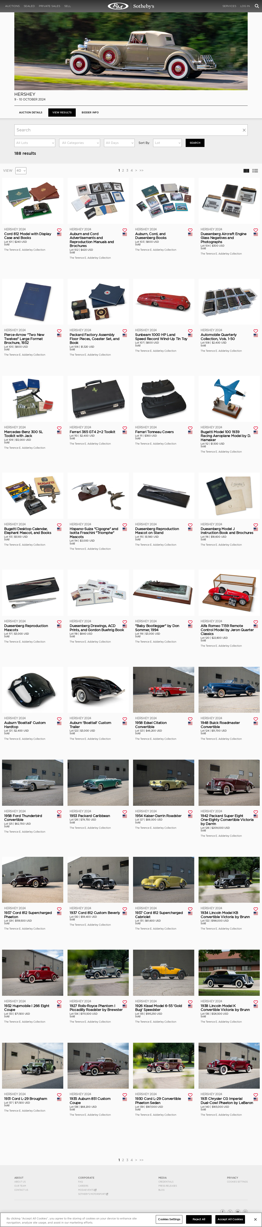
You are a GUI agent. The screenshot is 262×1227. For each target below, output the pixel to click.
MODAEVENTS (87, 1190)
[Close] (255, 1219)
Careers (83, 1186)
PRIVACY (232, 1177)
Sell (67, 6)
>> (141, 170)
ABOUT (19, 1177)
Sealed (29, 6)
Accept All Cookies (230, 1219)
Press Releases (167, 1186)
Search (195, 142)
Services (229, 6)
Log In (245, 6)
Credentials (165, 1181)
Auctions (12, 6)
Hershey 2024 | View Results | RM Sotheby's (131, 6)
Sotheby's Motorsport (93, 1194)
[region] (131, 1219)
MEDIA (162, 1177)
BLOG (161, 1190)
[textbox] (79, 143)
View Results (62, 112)
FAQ (80, 1181)
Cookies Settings (237, 1181)
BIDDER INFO (90, 112)
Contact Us (21, 1190)
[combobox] (34, 143)
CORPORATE (86, 1177)
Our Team (20, 1186)
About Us (20, 1181)
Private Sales (49, 6)
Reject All (199, 1219)
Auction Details (30, 112)
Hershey (24, 94)
